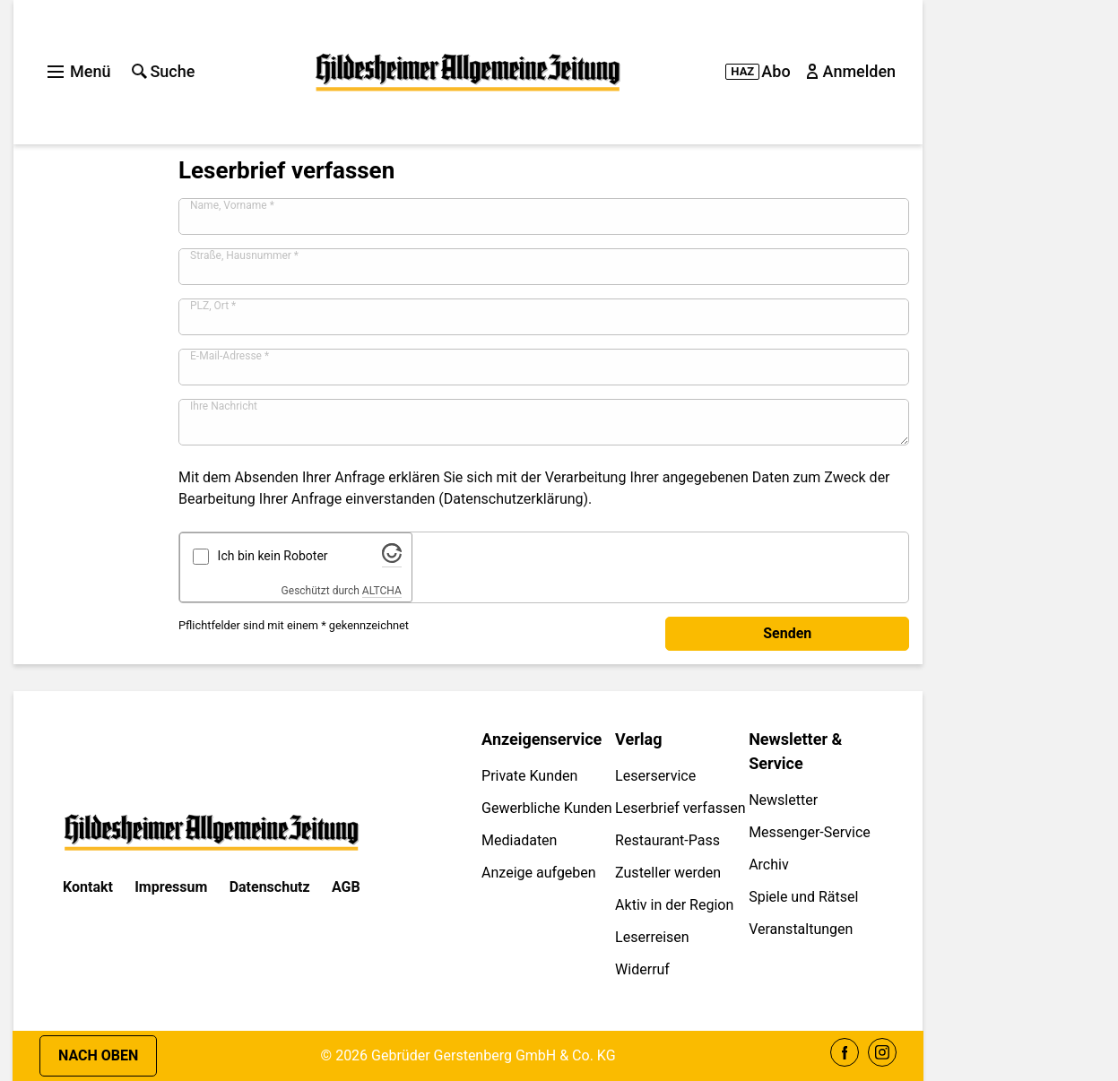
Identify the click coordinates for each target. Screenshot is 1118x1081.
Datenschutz (270, 886)
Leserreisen (652, 937)
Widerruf (642, 969)
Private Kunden (529, 775)
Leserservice (655, 775)
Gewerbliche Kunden (546, 808)
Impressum (170, 886)
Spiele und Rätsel (803, 896)
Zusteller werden (668, 872)
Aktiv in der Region (674, 904)
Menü (79, 71)
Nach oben (98, 1055)
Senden (787, 633)
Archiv (769, 864)
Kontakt (88, 886)
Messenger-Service (810, 832)
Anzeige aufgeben (538, 872)
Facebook (844, 1052)
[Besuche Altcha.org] (392, 558)
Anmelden (853, 71)
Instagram (882, 1052)
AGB (346, 886)
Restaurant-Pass (667, 840)
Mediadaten (519, 840)
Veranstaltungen (801, 929)
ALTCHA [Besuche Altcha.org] (382, 590)
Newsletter (783, 800)
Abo (757, 71)
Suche (163, 71)
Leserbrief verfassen (680, 808)
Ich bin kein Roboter (273, 556)
